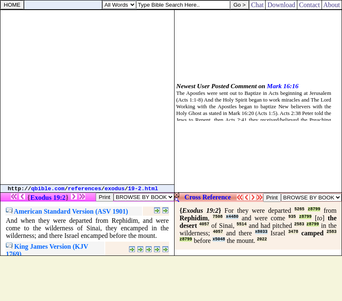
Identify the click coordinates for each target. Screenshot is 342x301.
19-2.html (143, 189)
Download (281, 4)
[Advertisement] (87, 97)
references (84, 189)
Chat (257, 4)
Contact (309, 4)
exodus (115, 189)
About (332, 4)
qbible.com (48, 189)
